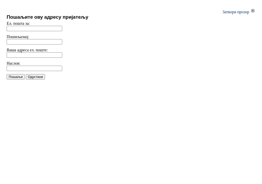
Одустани (35, 77)
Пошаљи (16, 77)
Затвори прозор (239, 12)
